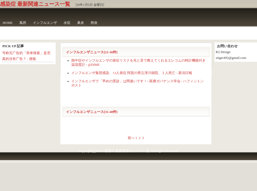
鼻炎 (80, 23)
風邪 (22, 23)
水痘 (67, 23)
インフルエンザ (45, 23)
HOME (8, 23)
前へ (131, 138)
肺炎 (94, 23)
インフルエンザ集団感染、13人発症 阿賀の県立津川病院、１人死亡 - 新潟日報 (131, 73)
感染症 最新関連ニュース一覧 (35, 4)
